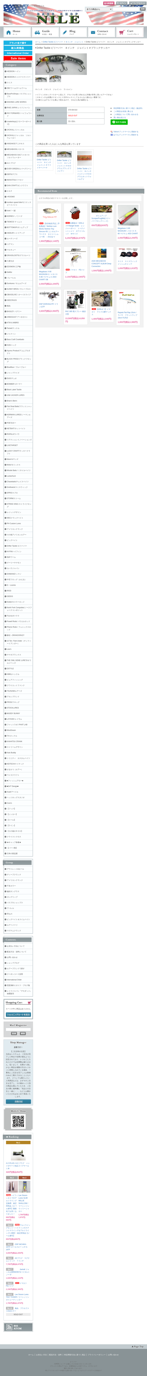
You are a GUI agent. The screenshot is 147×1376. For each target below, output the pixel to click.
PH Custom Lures (14, 523)
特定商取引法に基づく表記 (74, 1355)
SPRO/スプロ (12, 493)
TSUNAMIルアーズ (14, 691)
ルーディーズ (12, 239)
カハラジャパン (13, 568)
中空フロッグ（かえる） (16, 580)
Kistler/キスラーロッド (16, 602)
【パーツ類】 (12, 848)
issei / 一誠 (11, 211)
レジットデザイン (14, 512)
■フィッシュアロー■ (15, 781)
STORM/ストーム (14, 498)
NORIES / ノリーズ (14, 216)
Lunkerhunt (11, 476)
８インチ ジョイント (74, 42)
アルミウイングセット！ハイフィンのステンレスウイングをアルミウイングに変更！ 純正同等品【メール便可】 (18, 1230)
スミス (9, 83)
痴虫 (8, 306)
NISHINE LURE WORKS (17, 102)
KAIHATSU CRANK (14, 741)
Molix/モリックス (13, 465)
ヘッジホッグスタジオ (16, 797)
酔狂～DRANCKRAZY (15, 635)
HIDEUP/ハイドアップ (16, 233)
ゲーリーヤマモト (14, 563)
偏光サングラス (13, 891)
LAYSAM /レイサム (14, 719)
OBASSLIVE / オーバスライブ (19, 295)
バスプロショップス (15, 903)
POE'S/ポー (11, 423)
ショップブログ (13, 963)
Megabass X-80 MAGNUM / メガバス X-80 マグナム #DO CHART (128, 231)
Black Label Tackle (14, 390)
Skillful (9, 272)
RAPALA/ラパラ (13, 434)
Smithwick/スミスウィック (17, 487)
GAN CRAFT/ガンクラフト (17, 185)
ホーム (17, 32)
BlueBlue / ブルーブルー (16, 367)
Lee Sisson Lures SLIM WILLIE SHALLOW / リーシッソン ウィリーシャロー (24, 1203)
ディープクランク (14, 875)
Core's (9, 803)
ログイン (122, 3)
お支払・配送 (45, 32)
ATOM (18, 1328)
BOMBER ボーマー (14, 384)
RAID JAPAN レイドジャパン (18, 108)
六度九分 (10, 261)
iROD (9, 591)
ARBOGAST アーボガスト (17, 317)
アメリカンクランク (15, 529)
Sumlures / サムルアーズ (17, 283)
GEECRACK (12, 300)
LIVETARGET (12, 445)
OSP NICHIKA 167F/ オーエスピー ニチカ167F (16, 1247)
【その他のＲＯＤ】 (15, 831)
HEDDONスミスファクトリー (19, 77)
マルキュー (11, 250)
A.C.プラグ (11, 163)
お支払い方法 (41, 1355)
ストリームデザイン (15, 747)
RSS (16, 1326)
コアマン (10, 244)
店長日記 (18, 1101)
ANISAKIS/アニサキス (15, 144)
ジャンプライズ (13, 373)
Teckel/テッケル (13, 328)
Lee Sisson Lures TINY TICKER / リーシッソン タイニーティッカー (17, 1297)
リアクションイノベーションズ (19, 440)
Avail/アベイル (12, 792)
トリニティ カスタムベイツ (18, 758)
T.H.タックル (12, 736)
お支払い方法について (16, 946)
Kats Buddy (11, 753)
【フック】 (11, 809)
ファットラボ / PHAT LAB (17, 725)
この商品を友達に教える (123, 111)
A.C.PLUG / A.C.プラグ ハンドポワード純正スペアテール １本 (18, 1166)
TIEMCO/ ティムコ (14, 222)
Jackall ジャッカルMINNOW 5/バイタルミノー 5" (18, 1272)
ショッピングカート (130, 32)
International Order (14, 980)
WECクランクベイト (15, 518)
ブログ (73, 32)
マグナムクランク (14, 931)
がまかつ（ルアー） (15, 769)
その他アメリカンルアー (16, 535)
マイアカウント (138, 3)
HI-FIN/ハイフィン (14, 551)
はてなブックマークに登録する (126, 135)
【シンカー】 (12, 814)
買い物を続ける (120, 117)
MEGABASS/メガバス (15, 149)
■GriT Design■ (12, 786)
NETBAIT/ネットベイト (16, 429)
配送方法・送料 (55, 1355)
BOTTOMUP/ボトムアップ (17, 227)
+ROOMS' (11, 197)
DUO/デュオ (12, 378)
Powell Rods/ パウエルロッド (18, 621)
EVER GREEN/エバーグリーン (19, 169)
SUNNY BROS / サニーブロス (19, 289)
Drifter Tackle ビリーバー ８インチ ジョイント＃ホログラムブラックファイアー (65, 165)
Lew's (9, 649)
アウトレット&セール (15, 869)
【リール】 (11, 820)
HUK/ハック (12, 345)
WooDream (11, 730)
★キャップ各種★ (14, 842)
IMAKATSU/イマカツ (15, 180)
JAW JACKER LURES (15, 395)
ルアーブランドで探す (16, 969)
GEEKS (10, 596)
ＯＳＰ (9, 191)
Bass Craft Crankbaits (15, 339)
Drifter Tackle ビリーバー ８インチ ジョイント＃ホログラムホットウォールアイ (85, 174)
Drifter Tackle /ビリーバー (53, 42)
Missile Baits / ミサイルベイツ (19, 470)
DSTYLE (10, 669)
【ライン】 (11, 825)
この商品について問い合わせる (126, 114)
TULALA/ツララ (13, 616)
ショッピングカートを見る (18, 1014)
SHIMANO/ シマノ (14, 574)
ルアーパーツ (12, 925)
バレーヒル (11, 278)
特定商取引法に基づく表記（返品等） (129, 108)
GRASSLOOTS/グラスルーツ (18, 255)
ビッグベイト (12, 540)
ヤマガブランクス (14, 655)
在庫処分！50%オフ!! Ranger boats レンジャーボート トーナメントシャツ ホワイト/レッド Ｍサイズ (75, 228)
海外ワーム (11, 557)
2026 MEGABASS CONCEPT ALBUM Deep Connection (101, 263)
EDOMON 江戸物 (14, 267)
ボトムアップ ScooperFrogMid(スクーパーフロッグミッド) (101, 218)
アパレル (10, 908)
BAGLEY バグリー (14, 311)
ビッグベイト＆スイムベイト (18, 919)
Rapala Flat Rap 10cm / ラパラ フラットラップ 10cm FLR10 (127, 315)
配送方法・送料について (16, 952)
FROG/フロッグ (13, 702)
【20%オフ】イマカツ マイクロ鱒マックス (101, 312)
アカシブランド (13, 697)
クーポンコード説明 (15, 974)
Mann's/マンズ (12, 459)
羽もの (9, 914)
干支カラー (11, 886)
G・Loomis (11, 585)
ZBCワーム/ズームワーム (17, 88)
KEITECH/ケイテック (15, 764)
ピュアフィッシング (15, 680)
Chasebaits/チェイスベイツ (18, 482)
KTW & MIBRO (13, 323)
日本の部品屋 (12, 853)
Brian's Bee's (12, 401)
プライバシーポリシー (97, 1355)
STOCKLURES (13, 708)
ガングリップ (12, 897)
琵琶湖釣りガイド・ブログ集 (18, 985)
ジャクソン (11, 334)
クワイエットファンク (16, 685)
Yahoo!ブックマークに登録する (126, 132)
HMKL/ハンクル (13, 674)
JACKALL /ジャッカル (15, 130)
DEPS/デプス (12, 174)
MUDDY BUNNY (13, 713)
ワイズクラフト (13, 775)
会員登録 (109, 3)
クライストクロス (14, 837)
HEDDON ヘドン (13, 71)
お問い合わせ (102, 32)
